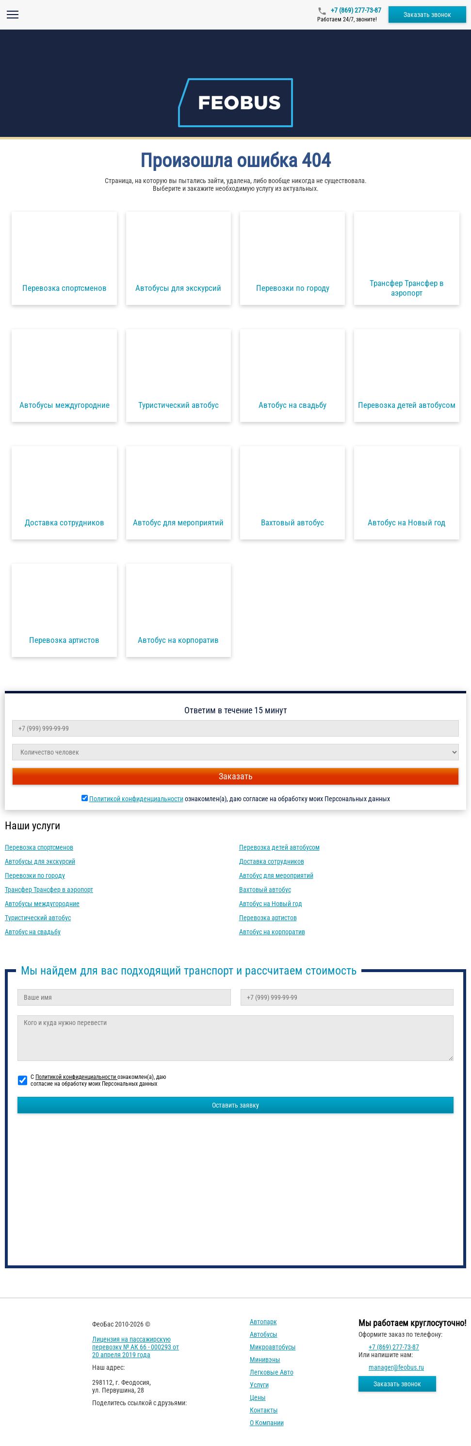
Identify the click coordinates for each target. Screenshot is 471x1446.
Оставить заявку (235, 1105)
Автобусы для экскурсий (40, 861)
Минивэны (265, 1359)
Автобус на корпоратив (272, 932)
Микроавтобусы (273, 1347)
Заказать (236, 776)
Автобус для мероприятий (276, 875)
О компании (267, 1423)
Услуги (259, 1385)
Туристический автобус (38, 918)
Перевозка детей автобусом (279, 847)
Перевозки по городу (35, 875)
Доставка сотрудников (271, 861)
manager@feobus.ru (396, 1367)
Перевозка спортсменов (39, 847)
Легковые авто (271, 1372)
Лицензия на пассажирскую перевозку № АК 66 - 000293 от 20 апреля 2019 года (135, 1347)
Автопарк (263, 1322)
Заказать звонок (427, 14)
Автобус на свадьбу (33, 932)
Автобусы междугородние (42, 904)
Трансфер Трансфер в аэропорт (49, 889)
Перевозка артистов (268, 918)
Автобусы (263, 1334)
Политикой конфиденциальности (136, 799)
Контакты (264, 1410)
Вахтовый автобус (265, 889)
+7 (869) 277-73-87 (355, 10)
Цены (258, 1397)
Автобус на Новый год (270, 904)
